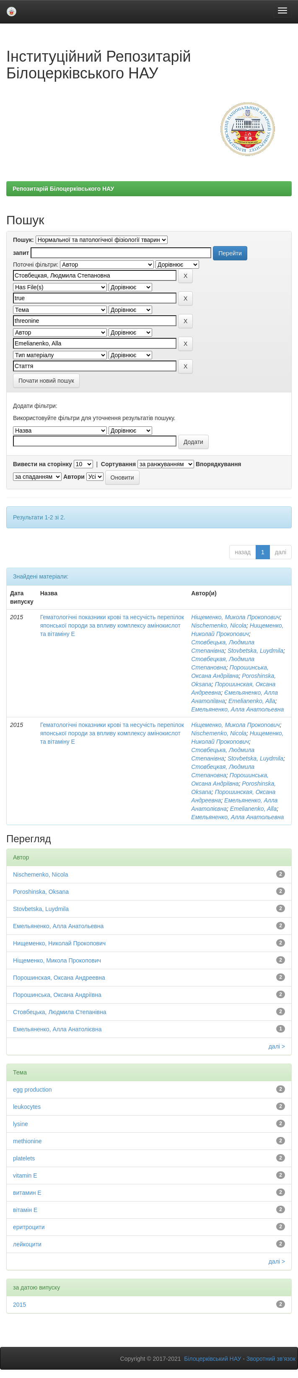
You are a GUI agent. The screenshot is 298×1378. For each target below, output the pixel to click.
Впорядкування (218, 464)
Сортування (118, 464)
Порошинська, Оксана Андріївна (57, 994)
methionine (27, 1141)
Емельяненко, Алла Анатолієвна (57, 1029)
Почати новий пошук (46, 380)
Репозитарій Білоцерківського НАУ (63, 188)
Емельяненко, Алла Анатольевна (237, 709)
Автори (74, 476)
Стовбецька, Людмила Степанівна (59, 1012)
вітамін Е (25, 1210)
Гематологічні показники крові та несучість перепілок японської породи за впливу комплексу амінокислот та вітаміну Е (112, 625)
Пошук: (23, 239)
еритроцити (28, 1227)
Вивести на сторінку (42, 464)
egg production (32, 1089)
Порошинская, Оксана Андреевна (59, 977)
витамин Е (27, 1192)
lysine (20, 1124)
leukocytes (27, 1106)
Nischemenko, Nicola (218, 625)
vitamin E (25, 1175)
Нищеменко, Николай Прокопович (59, 943)
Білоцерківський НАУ (212, 1358)
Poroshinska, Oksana (41, 891)
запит (21, 252)
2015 (19, 1304)
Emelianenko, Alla (251, 701)
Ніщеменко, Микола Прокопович (235, 617)
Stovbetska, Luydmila (255, 650)
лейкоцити (27, 1244)
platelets (24, 1158)
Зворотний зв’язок (270, 1358)
